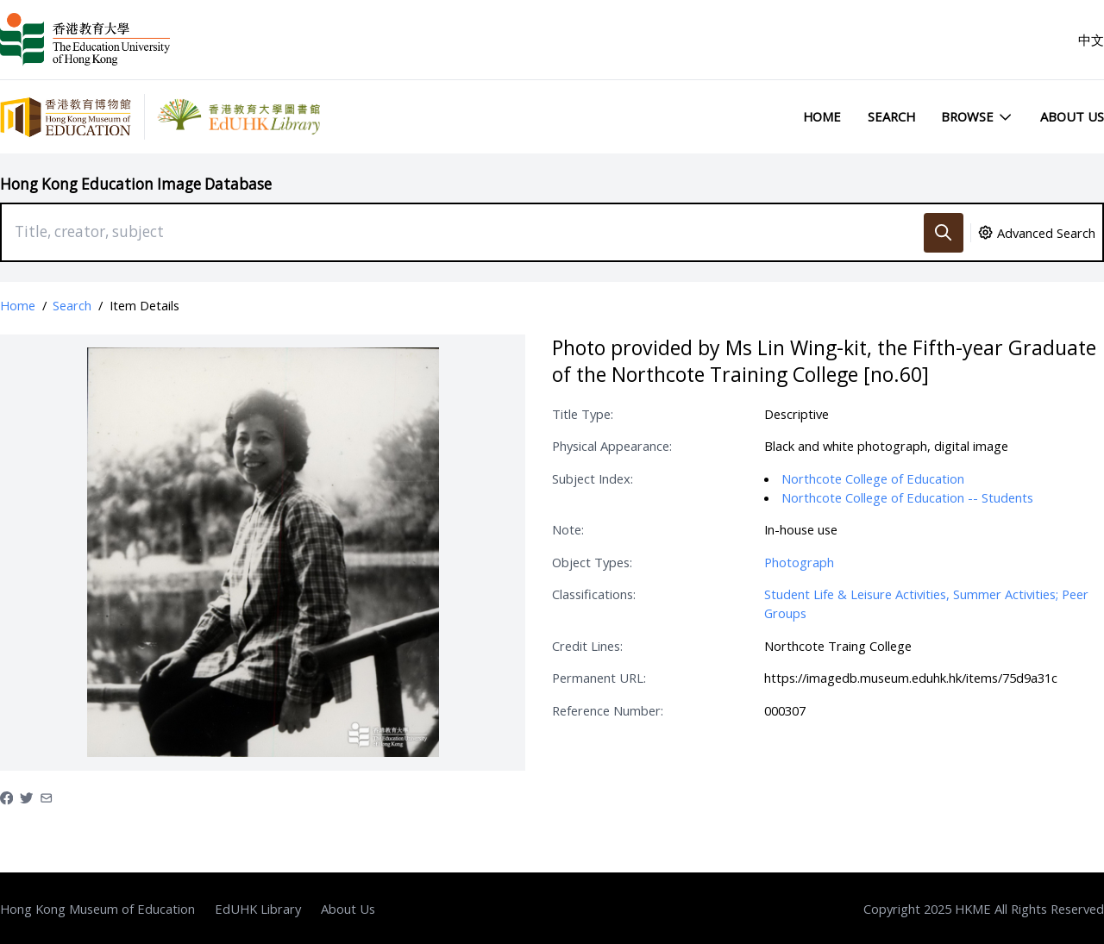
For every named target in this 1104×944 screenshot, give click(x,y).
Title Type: (582, 413)
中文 (1091, 39)
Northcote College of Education (872, 478)
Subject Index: (592, 478)
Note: (568, 529)
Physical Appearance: (612, 445)
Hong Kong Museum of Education (97, 908)
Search (891, 116)
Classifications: (594, 594)
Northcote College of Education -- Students (907, 497)
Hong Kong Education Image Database (136, 184)
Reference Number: (607, 710)
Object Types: (592, 562)
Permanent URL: (599, 677)
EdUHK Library (258, 908)
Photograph (799, 562)
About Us (1072, 116)
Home (822, 116)
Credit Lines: (587, 645)
